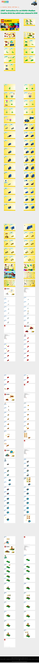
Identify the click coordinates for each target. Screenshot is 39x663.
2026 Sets (9, 7)
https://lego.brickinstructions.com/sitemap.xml (20, 661)
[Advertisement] (19, 77)
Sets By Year (4, 7)
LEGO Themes (14, 7)
